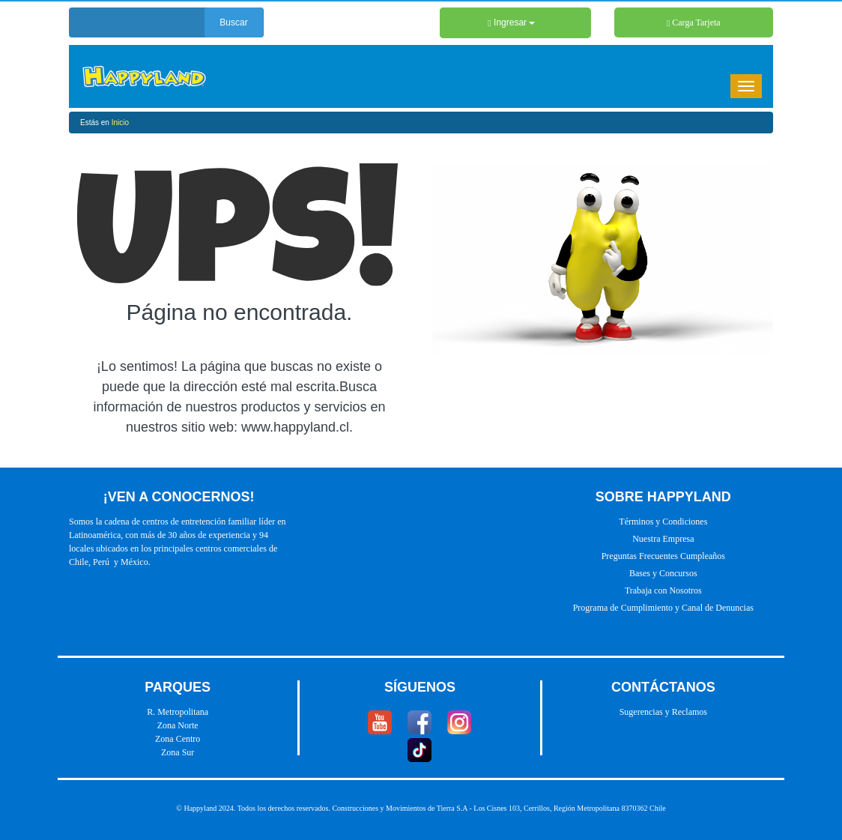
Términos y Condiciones (663, 521)
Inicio (120, 122)
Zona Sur (177, 752)
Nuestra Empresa (663, 539)
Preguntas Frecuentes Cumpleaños (663, 556)
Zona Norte (178, 725)
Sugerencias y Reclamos (663, 712)
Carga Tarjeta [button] (694, 22)
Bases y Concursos (663, 573)
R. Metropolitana (177, 712)
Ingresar (511, 22)
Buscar (233, 22)
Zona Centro (177, 739)
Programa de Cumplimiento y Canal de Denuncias (663, 607)
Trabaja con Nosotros (663, 590)
